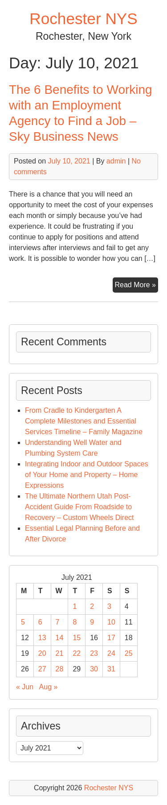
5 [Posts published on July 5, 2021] (23, 622)
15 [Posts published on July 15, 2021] (77, 637)
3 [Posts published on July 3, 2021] (109, 606)
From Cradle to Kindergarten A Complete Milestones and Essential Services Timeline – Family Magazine (84, 421)
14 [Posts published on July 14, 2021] (60, 637)
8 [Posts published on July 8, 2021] (75, 622)
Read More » (137, 286)
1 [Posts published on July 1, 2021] (75, 606)
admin (116, 161)
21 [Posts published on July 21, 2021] (60, 653)
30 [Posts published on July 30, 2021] (94, 669)
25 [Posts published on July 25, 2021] (129, 653)
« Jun (24, 687)
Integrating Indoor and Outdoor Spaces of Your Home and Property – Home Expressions (86, 474)
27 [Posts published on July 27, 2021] (42, 669)
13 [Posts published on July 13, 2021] (42, 637)
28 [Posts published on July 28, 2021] (60, 669)
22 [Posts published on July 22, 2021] (77, 653)
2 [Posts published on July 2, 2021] (92, 606)
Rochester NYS (83, 18)
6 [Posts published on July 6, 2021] (40, 622)
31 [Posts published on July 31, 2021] (111, 669)
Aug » (48, 687)
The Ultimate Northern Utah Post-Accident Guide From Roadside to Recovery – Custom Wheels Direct (79, 506)
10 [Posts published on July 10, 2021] (111, 622)
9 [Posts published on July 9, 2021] (92, 622)
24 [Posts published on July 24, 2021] (111, 653)
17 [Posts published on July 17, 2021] (111, 637)
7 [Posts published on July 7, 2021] (58, 622)
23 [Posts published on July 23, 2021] (94, 653)
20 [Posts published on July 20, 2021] (42, 653)
